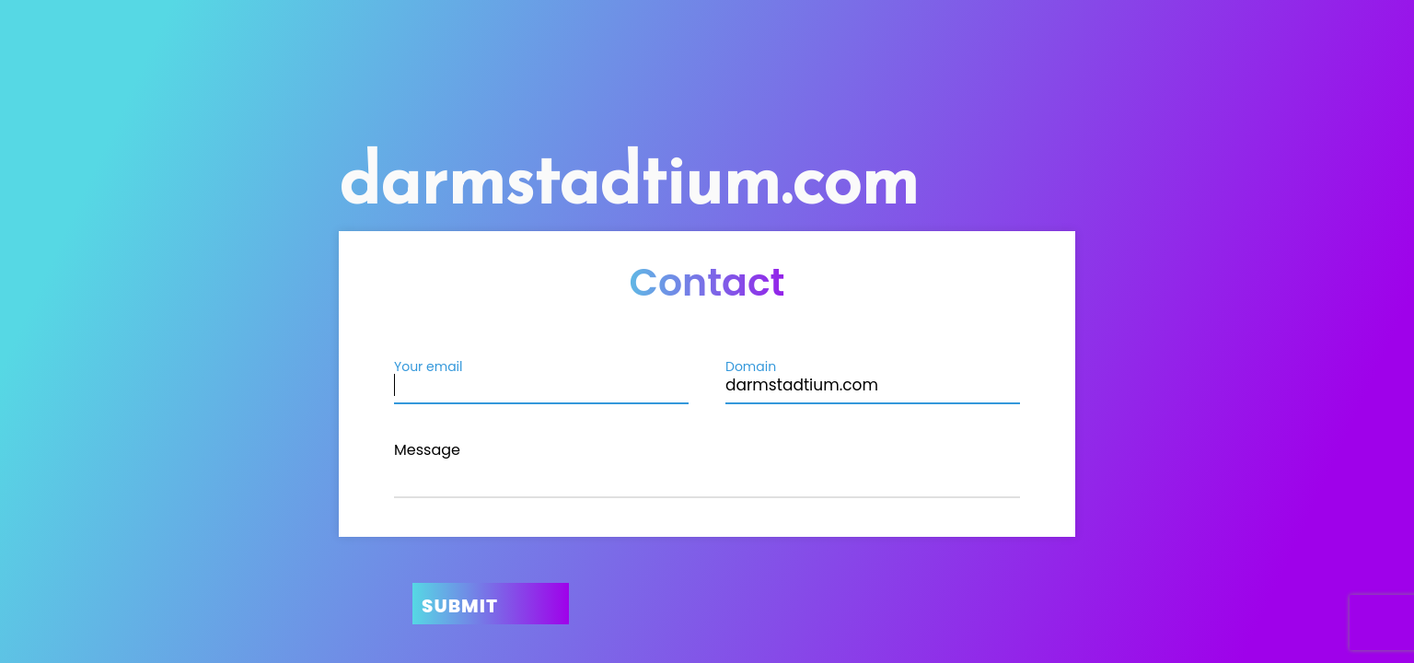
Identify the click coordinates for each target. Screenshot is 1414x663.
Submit (460, 606)
